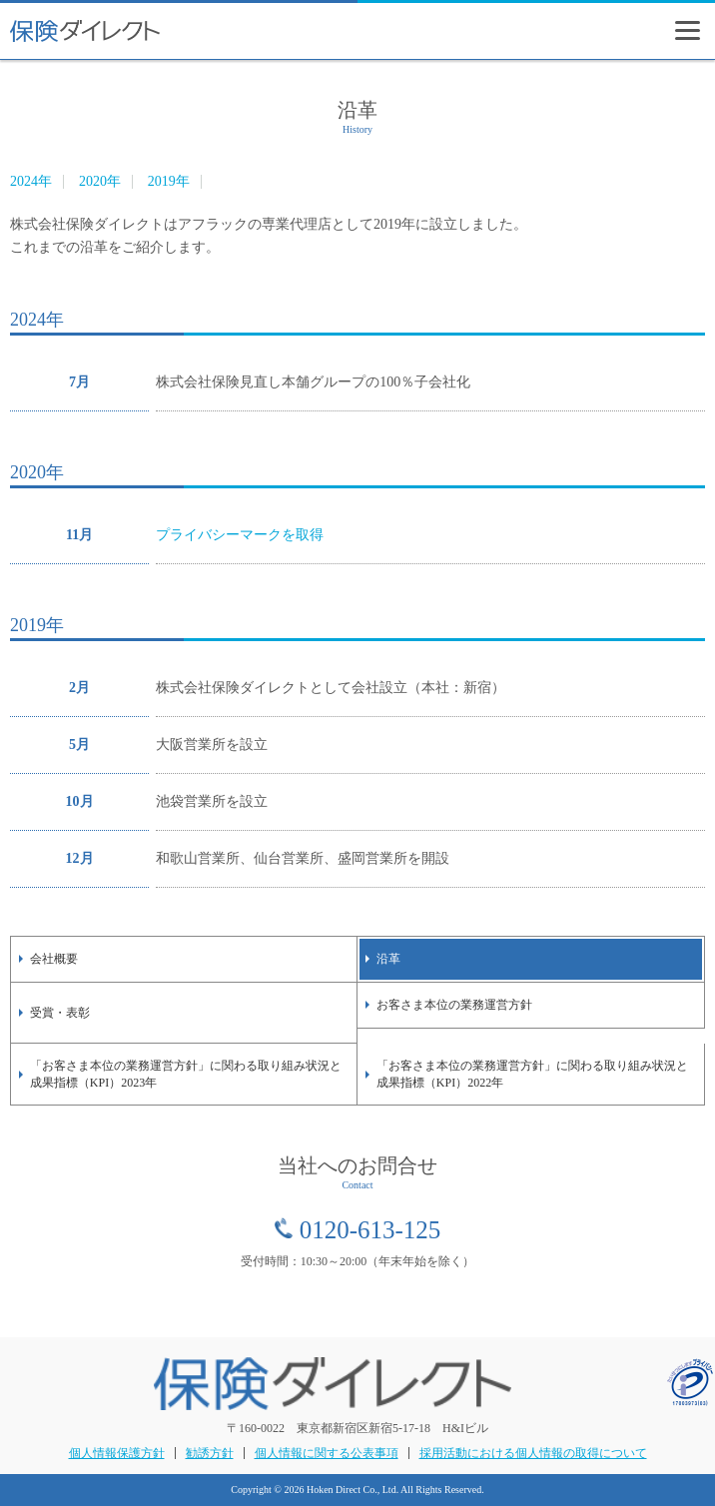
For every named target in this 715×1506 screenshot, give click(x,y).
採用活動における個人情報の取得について (533, 1453)
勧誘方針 (210, 1453)
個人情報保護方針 (117, 1453)
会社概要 (54, 959)
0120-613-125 (370, 1229)
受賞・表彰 (60, 1013)
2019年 (169, 181)
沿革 (388, 959)
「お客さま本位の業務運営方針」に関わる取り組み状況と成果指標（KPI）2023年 (186, 1074)
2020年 (100, 181)
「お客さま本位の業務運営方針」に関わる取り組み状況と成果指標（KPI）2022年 (532, 1074)
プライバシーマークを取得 (240, 534)
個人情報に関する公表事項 (326, 1453)
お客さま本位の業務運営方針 (454, 1005)
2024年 (31, 181)
